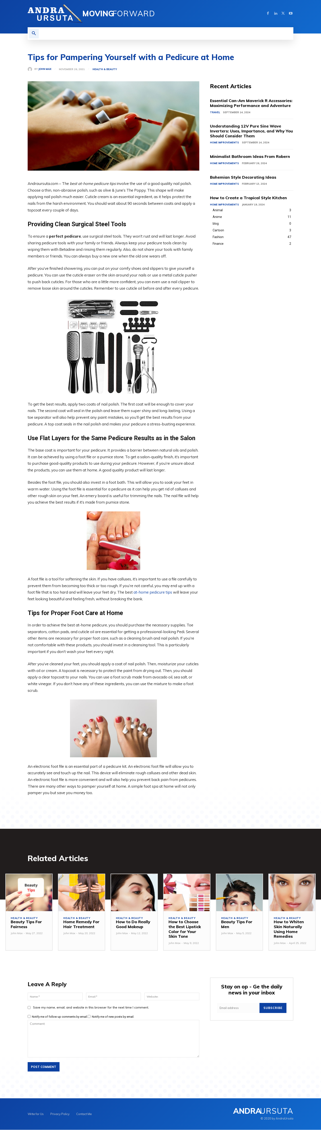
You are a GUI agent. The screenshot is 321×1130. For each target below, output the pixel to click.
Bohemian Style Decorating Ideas (243, 177)
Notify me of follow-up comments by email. (60, 1017)
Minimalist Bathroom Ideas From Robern (250, 156)
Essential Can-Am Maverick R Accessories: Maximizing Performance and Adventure (251, 103)
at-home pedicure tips (153, 592)
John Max (44, 69)
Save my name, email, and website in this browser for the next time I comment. (91, 1008)
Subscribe (272, 1008)
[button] (34, 33)
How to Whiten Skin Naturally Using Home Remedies (289, 929)
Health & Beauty (105, 69)
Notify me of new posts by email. (113, 1017)
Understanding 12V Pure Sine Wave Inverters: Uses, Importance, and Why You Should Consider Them (251, 131)
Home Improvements (225, 142)
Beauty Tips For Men (236, 924)
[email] (238, 1008)
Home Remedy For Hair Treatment (81, 924)
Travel (215, 112)
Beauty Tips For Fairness (26, 924)
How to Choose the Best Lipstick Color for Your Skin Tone (185, 929)
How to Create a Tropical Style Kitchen (248, 198)
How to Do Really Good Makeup (133, 924)
